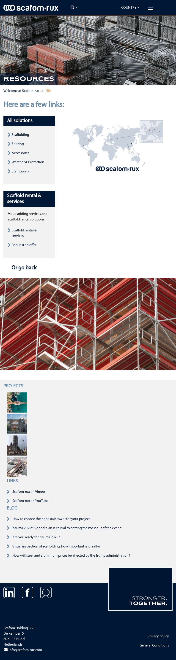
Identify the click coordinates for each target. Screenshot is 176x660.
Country (129, 8)
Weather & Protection (28, 162)
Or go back (23, 268)
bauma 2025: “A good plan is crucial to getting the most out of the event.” (67, 528)
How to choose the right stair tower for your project (51, 519)
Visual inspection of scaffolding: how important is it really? (56, 546)
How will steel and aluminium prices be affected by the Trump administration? (71, 556)
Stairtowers (20, 171)
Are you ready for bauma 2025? (36, 537)
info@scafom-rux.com (22, 650)
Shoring (18, 144)
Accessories (20, 153)
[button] (6, 50)
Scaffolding (20, 135)
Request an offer (24, 245)
